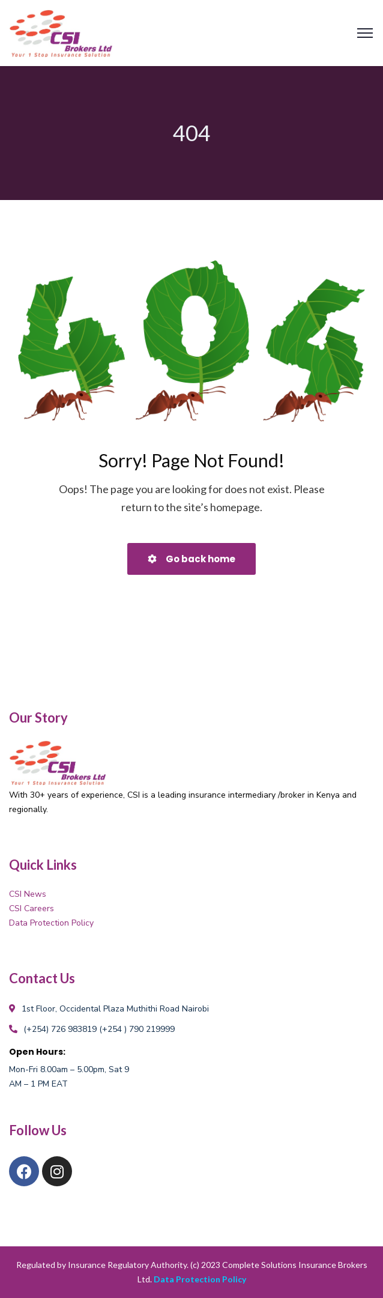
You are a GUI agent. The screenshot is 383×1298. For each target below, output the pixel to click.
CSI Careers (31, 908)
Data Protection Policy (51, 923)
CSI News (27, 894)
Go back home (191, 559)
